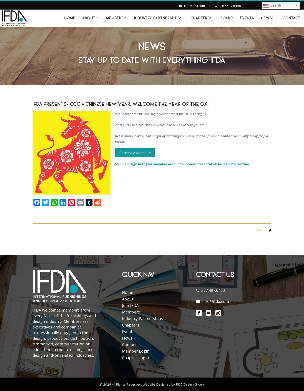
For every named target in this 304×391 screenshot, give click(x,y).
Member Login (135, 351)
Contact (129, 344)
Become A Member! (135, 152)
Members (131, 312)
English (272, 5)
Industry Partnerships (142, 318)
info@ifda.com (194, 5)
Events (128, 331)
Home (127, 292)
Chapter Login (135, 357)
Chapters (130, 325)
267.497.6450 (230, 5)
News (127, 338)
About (128, 299)
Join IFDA (130, 305)
